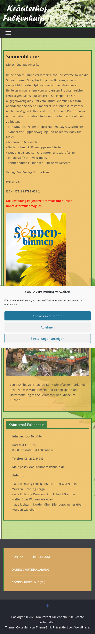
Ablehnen (48, 327)
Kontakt (18, 557)
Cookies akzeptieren (47, 316)
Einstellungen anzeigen (47, 338)
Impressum (41, 557)
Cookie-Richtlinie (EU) (28, 582)
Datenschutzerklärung (30, 569)
